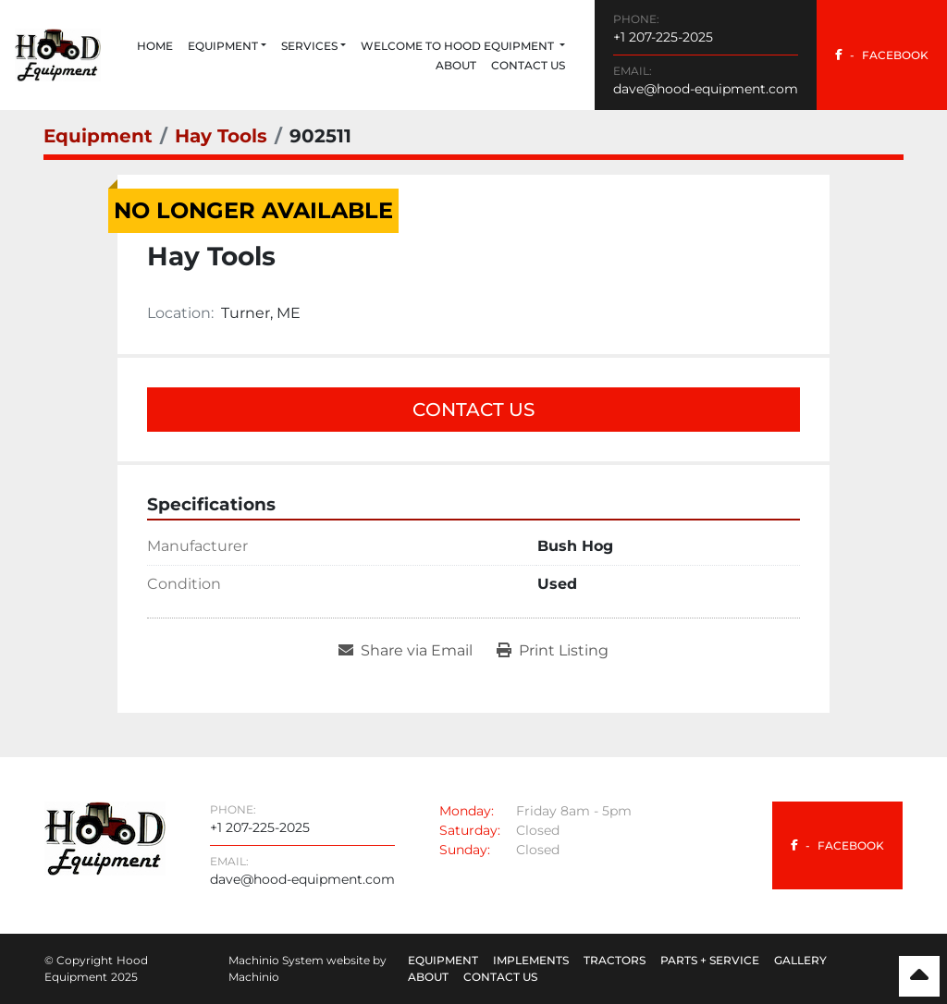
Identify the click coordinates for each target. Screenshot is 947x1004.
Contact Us (528, 65)
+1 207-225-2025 (663, 37)
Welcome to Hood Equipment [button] (459, 46)
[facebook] (882, 55)
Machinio (253, 977)
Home (155, 46)
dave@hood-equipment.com (705, 88)
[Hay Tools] (221, 136)
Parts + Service (709, 960)
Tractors (615, 960)
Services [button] (309, 46)
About (456, 65)
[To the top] (919, 976)
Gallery (800, 960)
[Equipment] (98, 136)
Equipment (223, 46)
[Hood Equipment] (105, 837)
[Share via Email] (405, 650)
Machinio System (276, 960)
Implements (531, 960)
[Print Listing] (553, 650)
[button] (227, 46)
